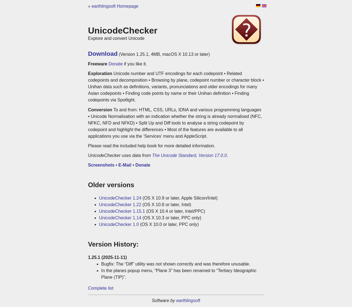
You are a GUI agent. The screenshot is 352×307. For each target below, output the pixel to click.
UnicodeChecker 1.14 (120, 217)
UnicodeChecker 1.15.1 (122, 211)
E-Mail (125, 165)
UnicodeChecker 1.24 (120, 198)
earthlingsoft (188, 300)
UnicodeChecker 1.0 (119, 224)
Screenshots (101, 165)
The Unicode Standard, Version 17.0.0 (189, 155)
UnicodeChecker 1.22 (120, 204)
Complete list (100, 288)
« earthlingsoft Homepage (113, 6)
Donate (116, 64)
